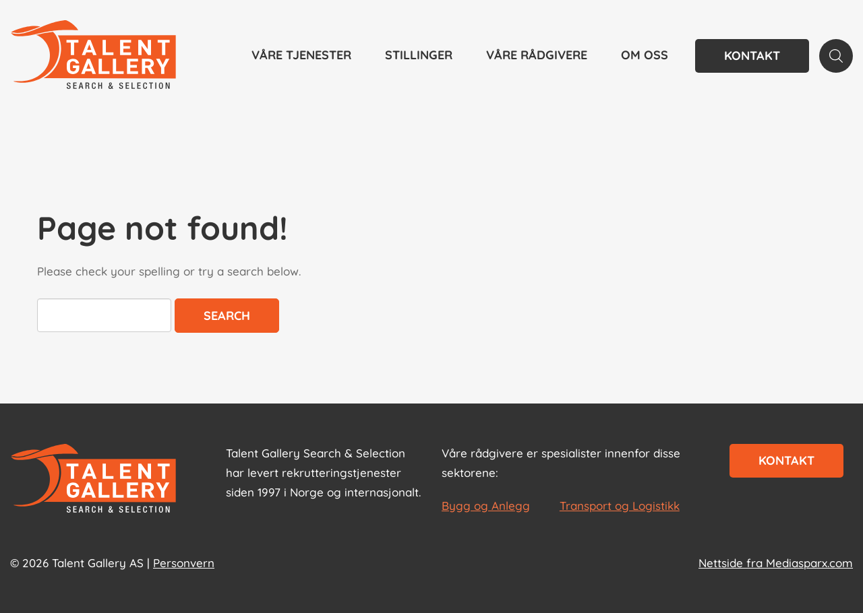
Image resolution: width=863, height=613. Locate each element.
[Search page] (836, 56)
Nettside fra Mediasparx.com (775, 563)
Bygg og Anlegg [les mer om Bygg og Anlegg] (486, 505)
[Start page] (93, 479)
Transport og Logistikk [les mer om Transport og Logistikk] (620, 505)
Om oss (644, 55)
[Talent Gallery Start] (93, 56)
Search (227, 315)
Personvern (183, 563)
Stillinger (418, 55)
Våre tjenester (301, 55)
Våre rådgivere (536, 55)
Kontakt (752, 55)
